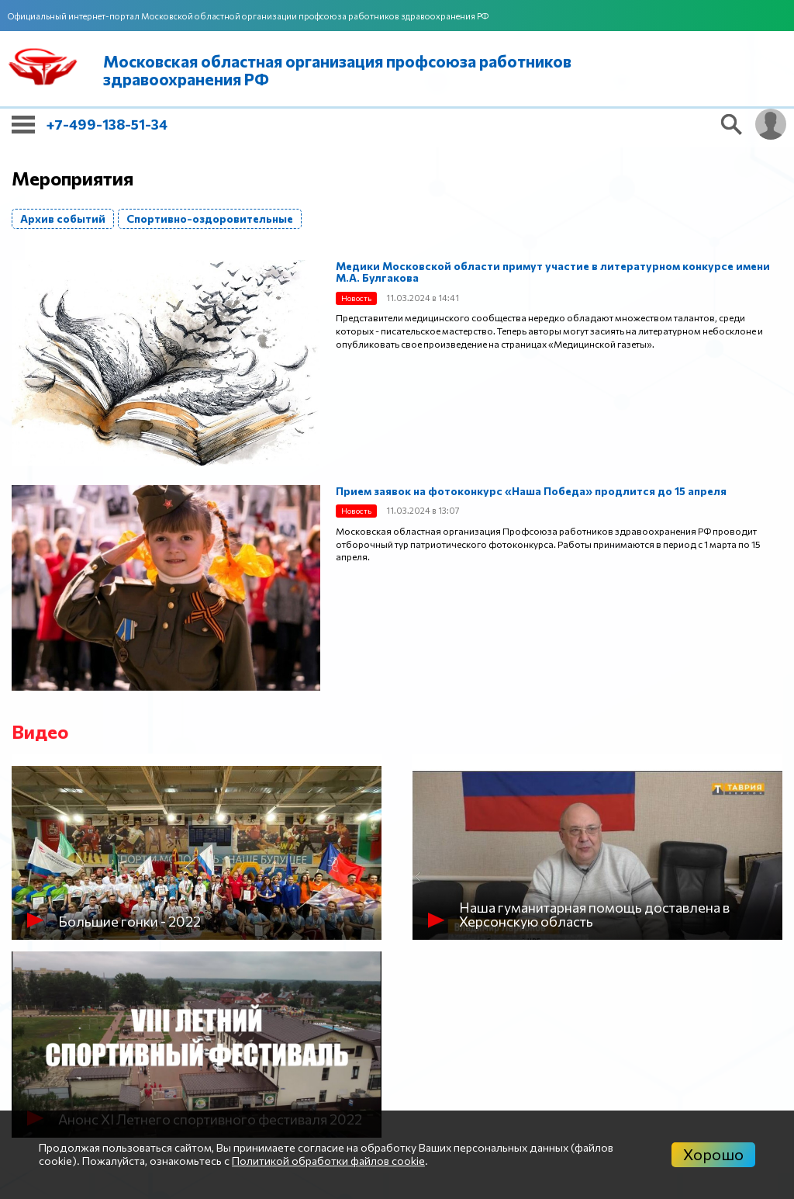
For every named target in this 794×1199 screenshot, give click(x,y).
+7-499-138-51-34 (107, 124)
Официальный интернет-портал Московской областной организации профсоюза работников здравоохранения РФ (248, 16)
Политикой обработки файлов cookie (328, 1160)
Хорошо (713, 1154)
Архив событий (62, 218)
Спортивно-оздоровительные (209, 218)
